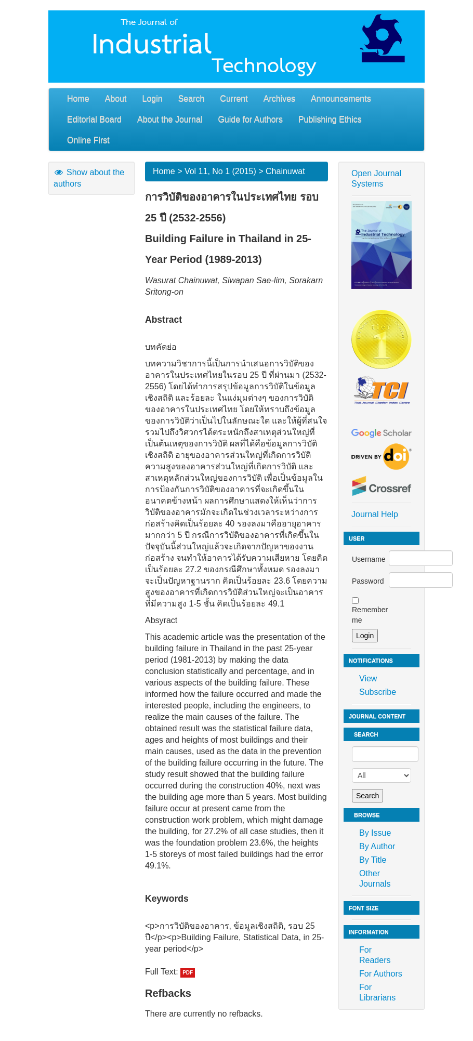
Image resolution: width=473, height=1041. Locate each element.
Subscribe (377, 692)
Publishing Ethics (330, 119)
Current (233, 98)
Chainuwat (285, 171)
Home (78, 98)
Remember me (370, 614)
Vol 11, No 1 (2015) (220, 171)
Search (191, 98)
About (116, 98)
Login (152, 98)
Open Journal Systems (376, 178)
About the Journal (169, 119)
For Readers (374, 955)
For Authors (380, 973)
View (368, 678)
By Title (372, 859)
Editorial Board (94, 119)
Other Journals (374, 878)
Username (369, 559)
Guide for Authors (250, 119)
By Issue (375, 832)
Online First (88, 140)
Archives (279, 98)
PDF (187, 973)
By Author (377, 846)
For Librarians (377, 992)
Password (368, 581)
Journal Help (374, 514)
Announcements (341, 98)
